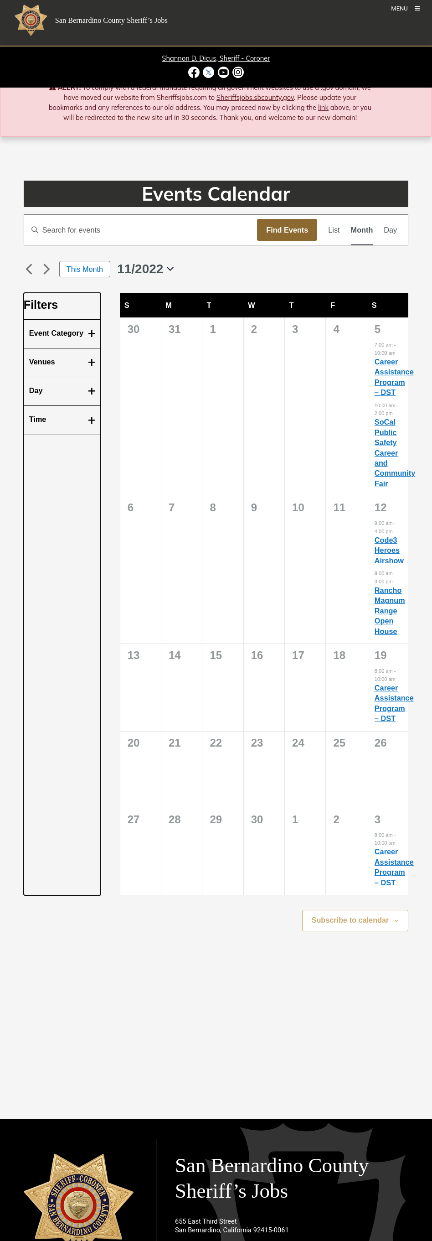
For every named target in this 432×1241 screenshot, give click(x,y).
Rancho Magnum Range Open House (390, 610)
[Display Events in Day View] (390, 230)
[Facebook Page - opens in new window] (194, 72)
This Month (85, 269)
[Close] (412, 88)
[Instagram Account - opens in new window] (237, 72)
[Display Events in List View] (333, 230)
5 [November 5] (378, 329)
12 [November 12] (381, 507)
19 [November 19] (381, 655)
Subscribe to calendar (350, 920)
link (323, 107)
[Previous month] (29, 269)
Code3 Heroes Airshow (389, 550)
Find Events (287, 230)
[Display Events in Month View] (362, 230)
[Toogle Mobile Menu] (405, 8)
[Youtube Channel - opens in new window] (223, 72)
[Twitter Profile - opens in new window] (208, 72)
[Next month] (46, 269)
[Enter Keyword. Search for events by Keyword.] (140, 230)
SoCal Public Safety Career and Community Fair (395, 453)
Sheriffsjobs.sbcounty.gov (255, 97)
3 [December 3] (378, 819)
